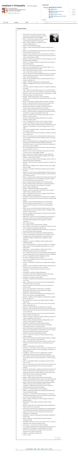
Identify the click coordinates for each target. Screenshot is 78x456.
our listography (29, 449)
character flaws (21, 28)
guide (35, 449)
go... (19, 13)
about (38, 449)
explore (73, 14)
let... (13, 13)
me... (16, 13)
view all (44, 19)
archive (27, 22)
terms (46, 449)
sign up (73, 12)
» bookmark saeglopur (32, 6)
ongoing (16, 22)
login (74, 9)
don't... (10, 13)
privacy (42, 449)
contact (50, 449)
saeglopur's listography (13, 5)
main (5, 22)
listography (45, 7)
